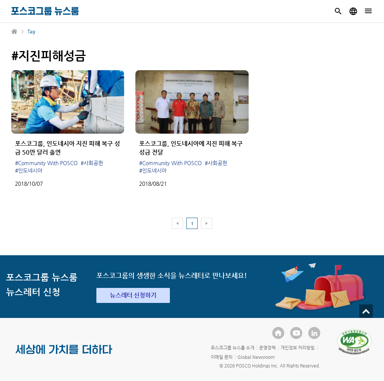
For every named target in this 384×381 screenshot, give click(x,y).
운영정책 (267, 347)
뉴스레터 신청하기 (133, 295)
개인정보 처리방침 (297, 347)
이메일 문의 (221, 357)
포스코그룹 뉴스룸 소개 (232, 347)
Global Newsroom (256, 357)
